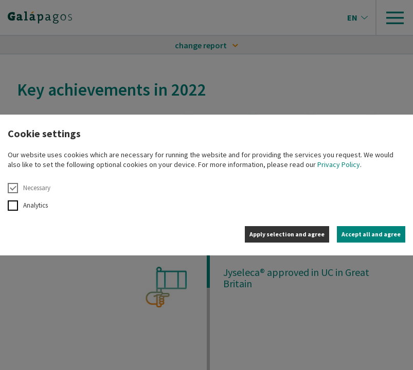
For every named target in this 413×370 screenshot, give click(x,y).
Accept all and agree (371, 234)
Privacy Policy (338, 164)
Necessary (29, 188)
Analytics (28, 205)
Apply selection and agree (287, 234)
